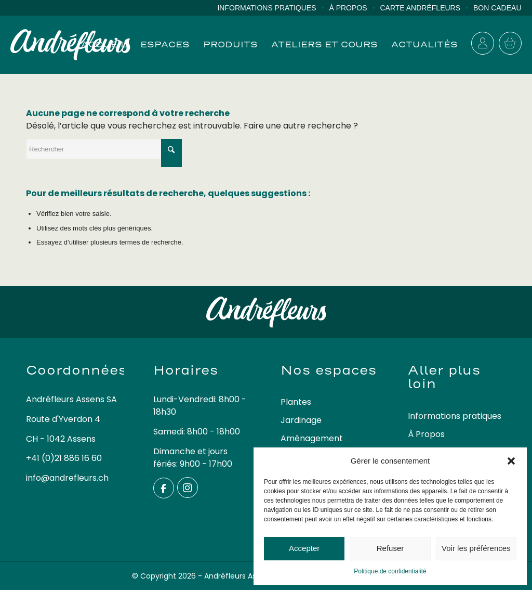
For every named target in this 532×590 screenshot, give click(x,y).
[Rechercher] (104, 149)
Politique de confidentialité (390, 571)
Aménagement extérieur (312, 445)
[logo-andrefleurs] (70, 44)
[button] (511, 461)
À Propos (348, 8)
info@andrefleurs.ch (67, 478)
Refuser (390, 548)
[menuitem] (273, 8)
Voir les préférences (476, 548)
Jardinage (301, 420)
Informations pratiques (266, 8)
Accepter (304, 548)
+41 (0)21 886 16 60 (64, 458)
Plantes (296, 402)
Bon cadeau (497, 8)
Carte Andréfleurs (420, 8)
